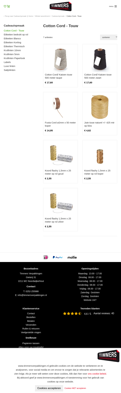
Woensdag (83, 281)
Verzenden (31, 325)
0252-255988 (32, 291)
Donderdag (82, 285)
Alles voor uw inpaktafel (31, 347)
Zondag (85, 296)
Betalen (31, 321)
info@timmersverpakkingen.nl (32, 295)
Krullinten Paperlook (14, 58)
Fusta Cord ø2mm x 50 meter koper (60, 124)
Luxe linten (9, 66)
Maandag (82, 273)
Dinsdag (83, 277)
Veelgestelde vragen (31, 332)
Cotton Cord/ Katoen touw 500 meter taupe (58, 76)
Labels (7, 62)
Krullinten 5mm (12, 54)
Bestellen (31, 317)
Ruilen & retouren (31, 328)
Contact (31, 313)
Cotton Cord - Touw (14, 30)
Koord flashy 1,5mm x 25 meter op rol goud (58, 172)
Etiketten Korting (12, 42)
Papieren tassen (30, 343)
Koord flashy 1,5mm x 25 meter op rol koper (97, 172)
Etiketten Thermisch (14, 46)
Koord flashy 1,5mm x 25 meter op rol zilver (58, 220)
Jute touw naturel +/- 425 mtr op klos (99, 124)
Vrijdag (82, 288)
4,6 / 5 (87, 314)
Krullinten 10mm (12, 50)
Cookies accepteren (49, 388)
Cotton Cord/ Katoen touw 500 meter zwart (98, 76)
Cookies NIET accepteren (75, 388)
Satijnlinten (9, 70)
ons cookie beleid (97, 373)
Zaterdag (85, 292)
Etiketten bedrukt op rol (16, 34)
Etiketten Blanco (12, 38)
